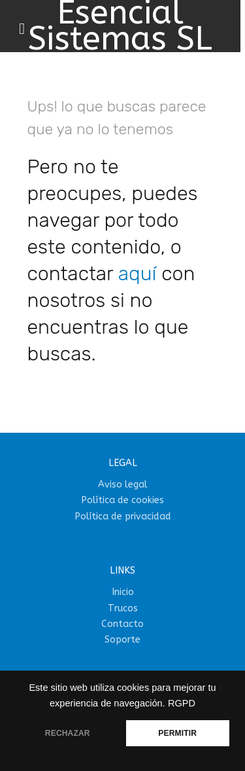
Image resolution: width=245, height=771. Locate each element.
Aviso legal (123, 484)
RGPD (181, 703)
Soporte (122, 639)
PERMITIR (177, 733)
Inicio (123, 592)
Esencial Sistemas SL (120, 26)
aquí (137, 273)
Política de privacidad (122, 516)
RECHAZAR (67, 733)
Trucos (123, 608)
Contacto (122, 624)
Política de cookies (122, 500)
